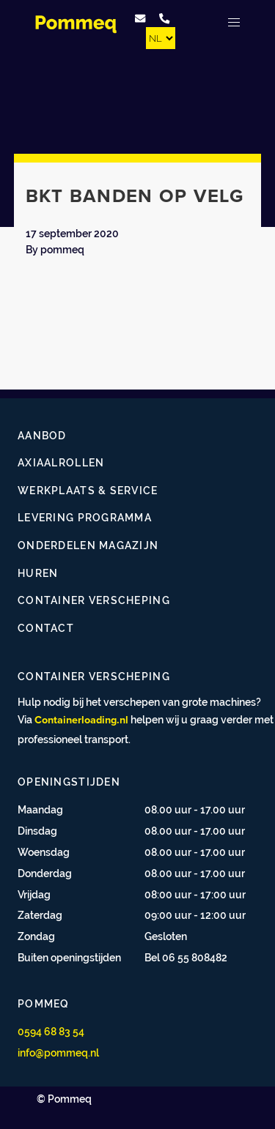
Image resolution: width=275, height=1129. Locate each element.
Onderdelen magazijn (88, 545)
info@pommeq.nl (58, 1052)
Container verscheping (94, 600)
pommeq (62, 249)
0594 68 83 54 (51, 1031)
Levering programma (85, 517)
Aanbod (42, 435)
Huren (38, 573)
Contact (46, 628)
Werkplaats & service (88, 490)
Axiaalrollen (61, 462)
